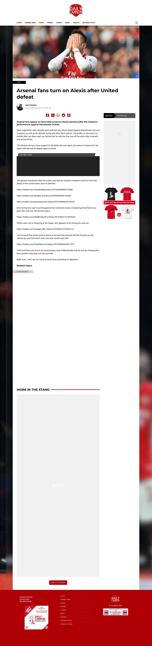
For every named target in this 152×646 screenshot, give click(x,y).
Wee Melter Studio (26, 601)
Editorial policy (89, 23)
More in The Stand (33, 389)
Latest (19, 23)
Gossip (41, 23)
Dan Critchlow (31, 105)
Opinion (50, 23)
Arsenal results (24, 599)
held (35, 253)
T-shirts (59, 23)
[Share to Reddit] (63, 115)
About (67, 23)
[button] (137, 22)
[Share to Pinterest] (69, 115)
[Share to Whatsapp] (58, 115)
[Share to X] (53, 115)
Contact (76, 23)
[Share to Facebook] (47, 115)
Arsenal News (30, 23)
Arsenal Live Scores (26, 597)
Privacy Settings (66, 624)
